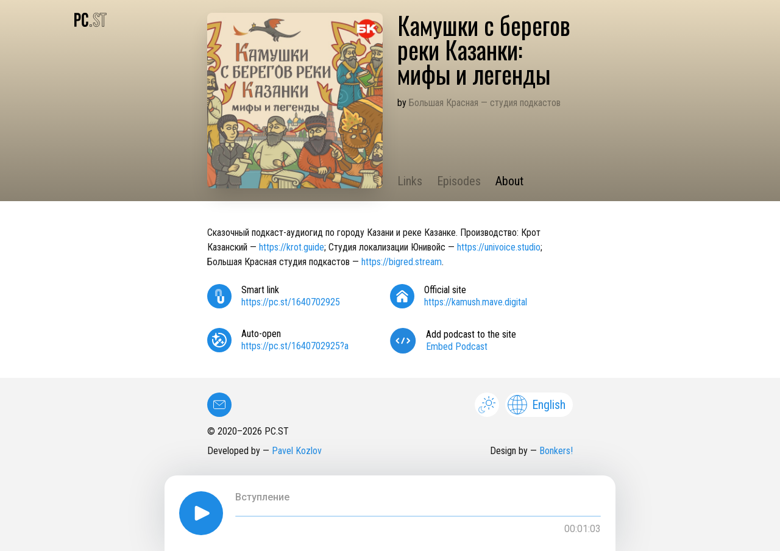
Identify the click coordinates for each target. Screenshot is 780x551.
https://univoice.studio (499, 247)
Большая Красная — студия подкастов (485, 102)
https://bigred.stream (401, 262)
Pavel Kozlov (297, 451)
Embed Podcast (457, 346)
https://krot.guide (291, 247)
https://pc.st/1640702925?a (295, 346)
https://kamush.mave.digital (475, 302)
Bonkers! (556, 451)
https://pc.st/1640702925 (290, 302)
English (537, 404)
